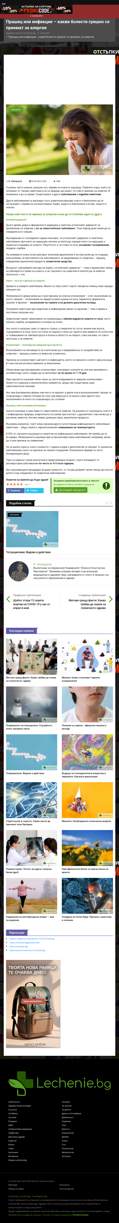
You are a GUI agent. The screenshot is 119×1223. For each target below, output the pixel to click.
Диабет (65, 1136)
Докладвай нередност (70, 490)
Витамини (13, 1156)
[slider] (14, 484)
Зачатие (12, 1117)
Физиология (68, 1152)
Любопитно (14, 1101)
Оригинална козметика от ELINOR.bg (27, 950)
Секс (64, 1125)
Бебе (10, 1125)
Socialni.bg (25, 1196)
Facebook (14, 490)
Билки (11, 1144)
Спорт (65, 1140)
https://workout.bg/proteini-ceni (25, 942)
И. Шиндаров (15, 181)
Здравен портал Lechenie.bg (21, 33)
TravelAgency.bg (39, 1196)
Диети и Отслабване (71, 1113)
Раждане (12, 1121)
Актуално (45, 33)
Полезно (66, 1101)
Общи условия (16, 1188)
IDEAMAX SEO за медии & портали (24, 1215)
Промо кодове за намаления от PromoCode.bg (32, 938)
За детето (66, 1109)
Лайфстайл (13, 1132)
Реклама (12, 1184)
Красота (66, 1129)
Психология (67, 1148)
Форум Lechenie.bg (17, 1160)
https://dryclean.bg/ (19, 946)
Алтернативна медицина (20, 1129)
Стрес (11, 1148)
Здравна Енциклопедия (19, 1105)
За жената (67, 1105)
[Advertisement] (59, 81)
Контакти (64, 1184)
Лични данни (67, 1188)
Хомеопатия (68, 1132)
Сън (64, 1144)
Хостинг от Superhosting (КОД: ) (66, 1215)
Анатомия (13, 1152)
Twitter (32, 490)
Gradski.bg (13, 1196)
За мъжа (12, 1109)
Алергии (12, 1140)
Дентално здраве (16, 1136)
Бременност (68, 1117)
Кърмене (66, 1121)
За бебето (13, 1113)
